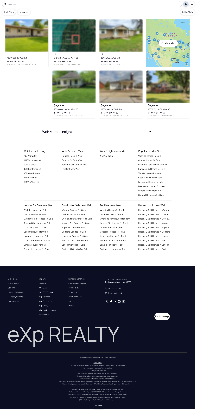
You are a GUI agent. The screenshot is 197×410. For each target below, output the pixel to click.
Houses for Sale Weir (72, 156)
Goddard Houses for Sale (36, 231)
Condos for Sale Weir (72, 160)
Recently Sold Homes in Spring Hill (154, 249)
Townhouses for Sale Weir (74, 164)
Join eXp (11, 288)
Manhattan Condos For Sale (75, 240)
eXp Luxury (43, 306)
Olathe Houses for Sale (35, 214)
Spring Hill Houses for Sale (36, 249)
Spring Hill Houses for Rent (113, 249)
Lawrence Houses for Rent (113, 236)
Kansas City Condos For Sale (76, 223)
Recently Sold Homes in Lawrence (154, 236)
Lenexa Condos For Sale (73, 244)
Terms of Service (117, 365)
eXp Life (42, 279)
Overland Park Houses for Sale (38, 218)
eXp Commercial (46, 301)
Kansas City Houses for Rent (114, 223)
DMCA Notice (98, 363)
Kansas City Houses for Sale (37, 223)
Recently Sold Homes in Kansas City (154, 223)
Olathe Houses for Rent (111, 214)
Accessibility (44, 315)
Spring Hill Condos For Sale (75, 249)
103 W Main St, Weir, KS (111, 109)
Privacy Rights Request (77, 283)
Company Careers (15, 297)
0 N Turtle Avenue (32, 160)
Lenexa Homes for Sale (149, 190)
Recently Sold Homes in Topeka (153, 227)
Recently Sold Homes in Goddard (154, 231)
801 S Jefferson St (32, 169)
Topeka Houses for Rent (111, 227)
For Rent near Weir (71, 169)
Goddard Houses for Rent (112, 231)
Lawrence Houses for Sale (36, 236)
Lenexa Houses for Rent (111, 244)
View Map (168, 43)
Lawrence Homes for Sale (150, 182)
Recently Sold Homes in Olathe (153, 214)
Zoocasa (42, 283)
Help (69, 301)
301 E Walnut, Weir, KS (110, 58)
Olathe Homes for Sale (149, 160)
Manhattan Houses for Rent (113, 240)
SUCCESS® (43, 288)
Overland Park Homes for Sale (152, 164)
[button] (97, 131)
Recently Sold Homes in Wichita (153, 210)
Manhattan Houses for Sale (37, 240)
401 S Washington (32, 173)
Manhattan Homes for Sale (151, 186)
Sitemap (71, 306)
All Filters (9, 12)
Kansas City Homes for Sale (151, 169)
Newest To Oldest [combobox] (25, 12)
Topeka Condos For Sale (73, 227)
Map (98, 405)
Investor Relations (15, 292)
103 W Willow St (31, 182)
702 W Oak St (30, 156)
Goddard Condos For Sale (74, 231)
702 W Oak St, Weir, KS (17, 58)
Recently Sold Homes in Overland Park (154, 218)
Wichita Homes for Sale (149, 156)
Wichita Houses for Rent (112, 210)
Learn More (128, 384)
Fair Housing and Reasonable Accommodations (98, 368)
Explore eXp (13, 279)
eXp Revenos (44, 297)
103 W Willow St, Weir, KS (159, 109)
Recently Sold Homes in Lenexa (153, 244)
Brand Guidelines (74, 297)
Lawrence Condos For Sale (75, 236)
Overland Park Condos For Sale (77, 218)
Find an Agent (13, 283)
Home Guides (13, 301)
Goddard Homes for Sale (150, 177)
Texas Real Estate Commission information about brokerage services (97, 376)
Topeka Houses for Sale (35, 227)
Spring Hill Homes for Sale (151, 195)
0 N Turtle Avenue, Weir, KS (66, 58)
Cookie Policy (73, 292)
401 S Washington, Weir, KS (66, 109)
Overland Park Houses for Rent (115, 218)
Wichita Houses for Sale (35, 210)
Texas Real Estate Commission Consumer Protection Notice (97, 378)
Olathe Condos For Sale (73, 214)
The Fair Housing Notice (127, 381)
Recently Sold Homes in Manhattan (154, 240)
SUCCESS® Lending (47, 292)
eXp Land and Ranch (47, 310)
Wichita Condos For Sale (74, 210)
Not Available (106, 156)
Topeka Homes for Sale (149, 173)
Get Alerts (187, 12)
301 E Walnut (30, 164)
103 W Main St (30, 177)
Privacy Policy (73, 288)
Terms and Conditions (76, 279)
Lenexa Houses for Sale (35, 244)
